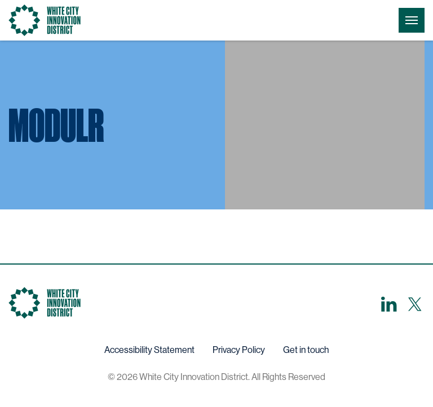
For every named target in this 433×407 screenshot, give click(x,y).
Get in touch (306, 350)
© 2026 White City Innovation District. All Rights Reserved (216, 377)
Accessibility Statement (149, 350)
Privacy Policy (239, 350)
